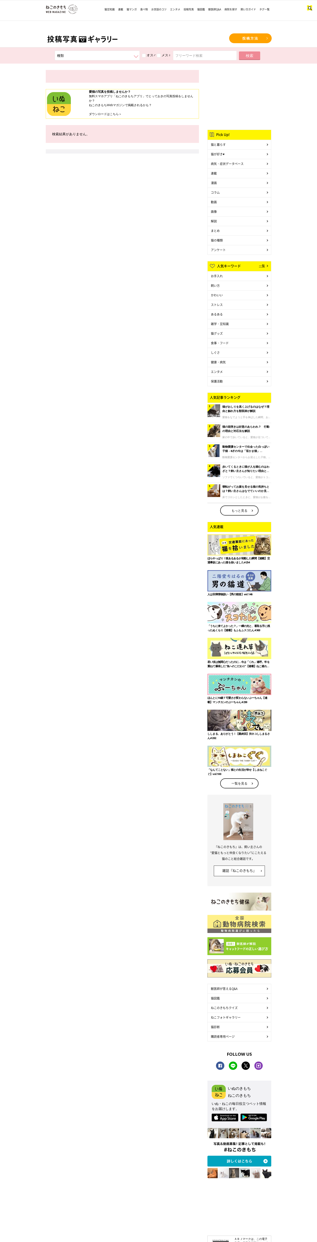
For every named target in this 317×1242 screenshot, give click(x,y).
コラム (215, 192)
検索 (249, 55)
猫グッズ (217, 333)
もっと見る (239, 510)
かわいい (217, 295)
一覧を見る (239, 783)
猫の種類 (217, 240)
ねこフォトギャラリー (226, 1017)
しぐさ (215, 352)
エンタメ (175, 9)
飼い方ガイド (248, 9)
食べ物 (144, 9)
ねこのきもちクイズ (224, 1008)
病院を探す (230, 9)
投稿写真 (189, 9)
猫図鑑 (201, 9)
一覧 (262, 265)
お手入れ (217, 276)
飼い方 (215, 285)
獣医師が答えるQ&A (224, 988)
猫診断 (215, 1027)
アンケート (218, 250)
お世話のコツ (159, 9)
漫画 (214, 183)
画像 (214, 211)
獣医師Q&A (214, 9)
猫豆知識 (109, 9)
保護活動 (217, 381)
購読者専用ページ (223, 1036)
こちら (114, 114)
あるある (217, 314)
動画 (214, 202)
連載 (120, 9)
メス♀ (164, 55)
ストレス (217, 304)
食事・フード (220, 343)
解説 (214, 221)
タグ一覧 (264, 9)
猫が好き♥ (217, 154)
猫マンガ (132, 9)
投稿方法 (250, 38)
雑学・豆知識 (220, 324)
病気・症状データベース (227, 163)
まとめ (215, 230)
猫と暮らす (218, 144)
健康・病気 (218, 362)
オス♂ (149, 55)
